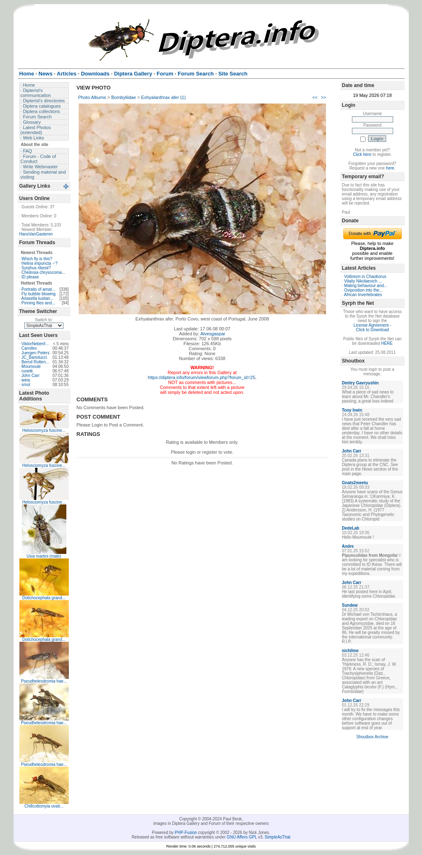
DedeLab (350, 528)
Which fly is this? (36, 259)
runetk (27, 371)
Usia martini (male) (44, 556)
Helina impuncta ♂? (39, 263)
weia (25, 380)
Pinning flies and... (38, 303)
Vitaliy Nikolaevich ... (363, 281)
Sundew (350, 605)
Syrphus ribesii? (36, 268)
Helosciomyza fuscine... (44, 430)
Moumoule (31, 366)
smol (25, 384)
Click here (362, 154)
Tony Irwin (352, 410)
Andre (348, 546)
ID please (30, 277)
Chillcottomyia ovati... (43, 806)
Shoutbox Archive (372, 737)
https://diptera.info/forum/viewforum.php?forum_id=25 (202, 377)
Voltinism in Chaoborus (365, 276)
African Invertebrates (363, 294)
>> (323, 97)
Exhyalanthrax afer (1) (163, 97)
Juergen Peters (35, 353)
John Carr (30, 375)
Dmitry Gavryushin (360, 383)
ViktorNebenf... (35, 344)
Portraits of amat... (38, 289)
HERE (387, 343)
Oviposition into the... (363, 290)
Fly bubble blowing (38, 294)
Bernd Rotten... (35, 362)
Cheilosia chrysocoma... (43, 272)
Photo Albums (92, 97)
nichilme (350, 650)
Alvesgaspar (212, 333)
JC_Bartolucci (34, 357)
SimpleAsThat (277, 837)
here (390, 168)
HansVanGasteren (36, 234)
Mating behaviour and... (365, 285)
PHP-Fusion (186, 832)
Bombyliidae (123, 97)
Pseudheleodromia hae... (44, 681)
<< (315, 97)
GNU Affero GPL (242, 837)
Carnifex (29, 348)
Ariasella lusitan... (37, 298)
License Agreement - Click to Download (373, 327)
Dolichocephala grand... (44, 598)
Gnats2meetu (355, 482)
